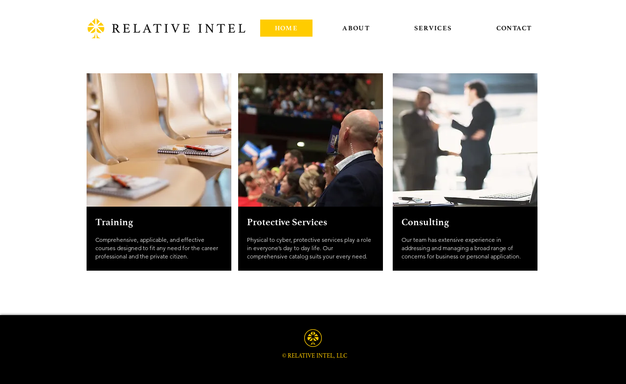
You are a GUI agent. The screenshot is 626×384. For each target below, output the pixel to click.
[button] (433, 28)
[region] (312, 191)
